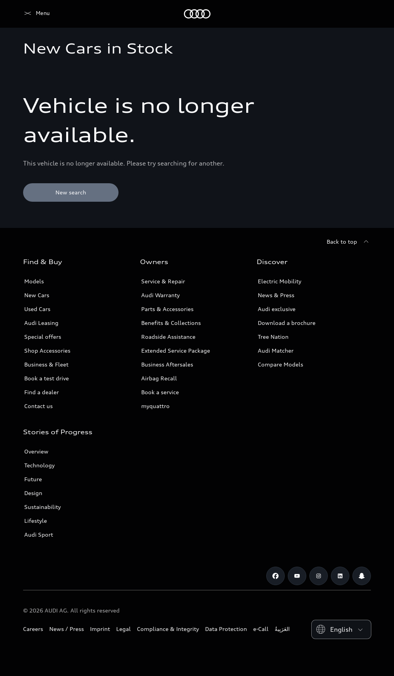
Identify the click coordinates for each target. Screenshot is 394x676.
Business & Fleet (46, 364)
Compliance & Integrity (168, 629)
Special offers (42, 336)
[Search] (361, 14)
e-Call (261, 629)
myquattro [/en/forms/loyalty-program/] (155, 406)
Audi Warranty (160, 295)
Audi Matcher (276, 350)
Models (34, 281)
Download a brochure (287, 323)
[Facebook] (275, 576)
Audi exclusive (277, 309)
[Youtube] (297, 576)
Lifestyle (35, 520)
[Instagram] (318, 576)
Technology (39, 465)
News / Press (66, 629)
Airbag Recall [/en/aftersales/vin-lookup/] (159, 378)
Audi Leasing (41, 323)
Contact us (38, 406)
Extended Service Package (175, 350)
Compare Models (280, 364)
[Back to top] (349, 241)
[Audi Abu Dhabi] (36, 13)
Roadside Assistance (168, 336)
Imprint (100, 629)
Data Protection (226, 629)
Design (33, 493)
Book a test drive (46, 378)
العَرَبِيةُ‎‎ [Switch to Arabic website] (282, 629)
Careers (33, 629)
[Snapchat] (361, 576)
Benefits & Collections (171, 323)
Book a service (160, 392)
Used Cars (37, 309)
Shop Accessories (47, 350)
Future (33, 479)
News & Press (276, 295)
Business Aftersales (167, 364)
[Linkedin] (340, 576)
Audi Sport (38, 534)
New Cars (36, 295)
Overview (36, 451)
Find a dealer (41, 392)
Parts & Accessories (167, 309)
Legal (123, 629)
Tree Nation (273, 336)
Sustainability (42, 507)
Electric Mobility (279, 281)
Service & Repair (163, 281)
